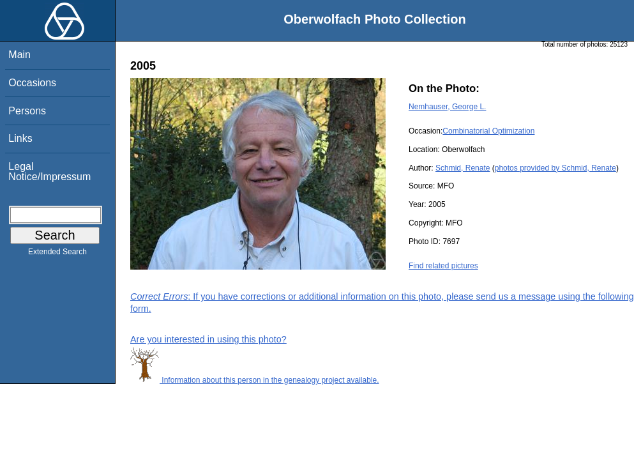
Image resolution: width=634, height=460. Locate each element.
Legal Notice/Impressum (49, 171)
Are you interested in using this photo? (208, 339)
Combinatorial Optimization (488, 130)
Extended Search (57, 254)
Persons (27, 110)
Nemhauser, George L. (447, 106)
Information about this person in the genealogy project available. (254, 380)
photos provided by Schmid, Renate (555, 168)
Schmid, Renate (462, 168)
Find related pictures (443, 265)
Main (19, 54)
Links (20, 138)
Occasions (32, 82)
